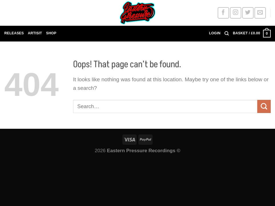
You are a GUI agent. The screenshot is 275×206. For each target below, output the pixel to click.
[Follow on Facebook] (223, 12)
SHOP (51, 33)
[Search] (227, 33)
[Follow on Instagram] (235, 12)
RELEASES (14, 33)
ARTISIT (35, 33)
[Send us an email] (260, 12)
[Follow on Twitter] (247, 12)
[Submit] (264, 106)
